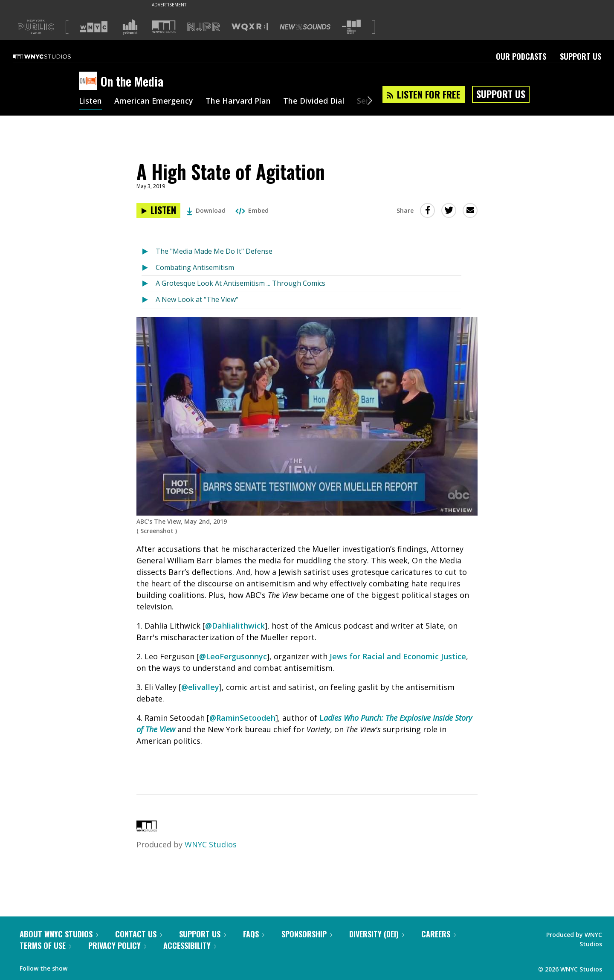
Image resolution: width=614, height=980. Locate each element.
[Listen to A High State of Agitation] (158, 210)
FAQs (253, 933)
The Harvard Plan (238, 101)
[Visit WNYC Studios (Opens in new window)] (164, 26)
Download (206, 210)
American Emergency (154, 101)
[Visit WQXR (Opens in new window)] (250, 27)
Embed (252, 210)
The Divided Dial (314, 101)
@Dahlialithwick (235, 625)
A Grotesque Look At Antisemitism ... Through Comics (240, 283)
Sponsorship (306, 933)
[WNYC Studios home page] (52, 56)
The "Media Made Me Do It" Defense (214, 251)
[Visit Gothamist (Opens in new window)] (130, 27)
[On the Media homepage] (90, 81)
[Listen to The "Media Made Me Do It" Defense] (149, 252)
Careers (438, 933)
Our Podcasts (521, 56)
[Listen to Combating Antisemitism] (149, 268)
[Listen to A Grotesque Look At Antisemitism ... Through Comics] (149, 284)
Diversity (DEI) (376, 933)
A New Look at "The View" (197, 299)
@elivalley (200, 687)
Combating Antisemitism (195, 267)
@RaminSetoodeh (242, 718)
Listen (90, 101)
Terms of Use (45, 945)
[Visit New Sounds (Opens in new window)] (305, 27)
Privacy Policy (117, 945)
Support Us (580, 56)
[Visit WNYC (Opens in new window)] (93, 26)
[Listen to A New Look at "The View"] (149, 300)
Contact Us (138, 933)
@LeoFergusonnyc (233, 656)
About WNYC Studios (59, 933)
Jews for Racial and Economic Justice (398, 656)
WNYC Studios (211, 844)
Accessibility (189, 945)
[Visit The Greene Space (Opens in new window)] (351, 27)
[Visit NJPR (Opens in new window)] (203, 27)
